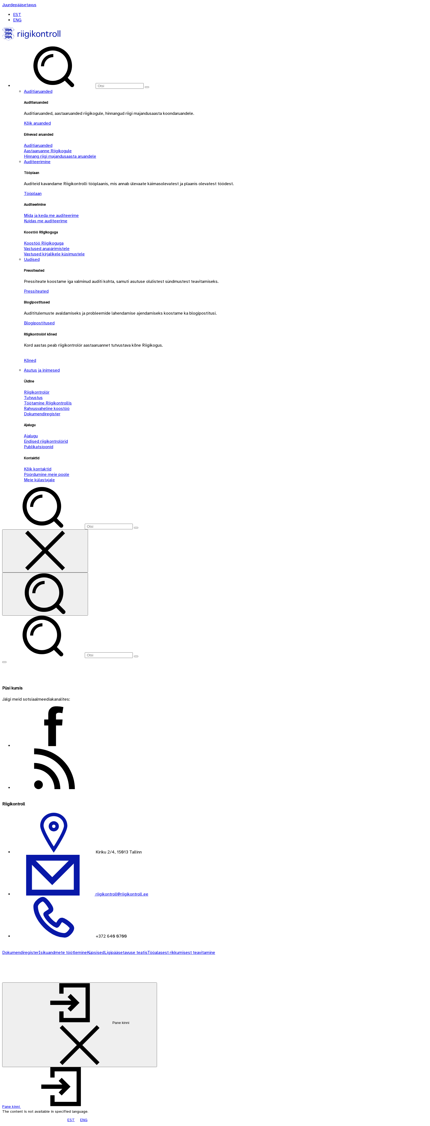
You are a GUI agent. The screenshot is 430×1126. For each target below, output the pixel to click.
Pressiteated (36, 291)
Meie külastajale (39, 480)
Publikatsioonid (38, 447)
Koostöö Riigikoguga (44, 243)
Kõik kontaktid (37, 469)
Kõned (30, 360)
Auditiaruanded (38, 91)
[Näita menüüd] (4, 662)
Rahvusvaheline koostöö (47, 408)
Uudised (32, 259)
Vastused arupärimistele (47, 248)
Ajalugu (31, 436)
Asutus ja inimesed (42, 370)
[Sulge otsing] (45, 551)
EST (17, 14)
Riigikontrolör (36, 392)
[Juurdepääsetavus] (19, 5)
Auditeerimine (37, 162)
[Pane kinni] (79, 1024)
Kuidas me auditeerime (45, 221)
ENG (17, 20)
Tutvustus (33, 397)
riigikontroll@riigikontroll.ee (121, 894)
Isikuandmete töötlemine (63, 952)
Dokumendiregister (42, 414)
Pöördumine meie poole (46, 474)
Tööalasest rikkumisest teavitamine (181, 952)
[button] (52, 1106)
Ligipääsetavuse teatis (125, 952)
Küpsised (95, 952)
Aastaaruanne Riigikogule (48, 151)
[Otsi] (120, 86)
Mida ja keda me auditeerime (51, 215)
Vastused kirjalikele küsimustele (54, 254)
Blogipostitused (39, 323)
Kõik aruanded (37, 123)
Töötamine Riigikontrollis (48, 403)
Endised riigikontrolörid (46, 441)
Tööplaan (33, 193)
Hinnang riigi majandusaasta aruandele (60, 156)
